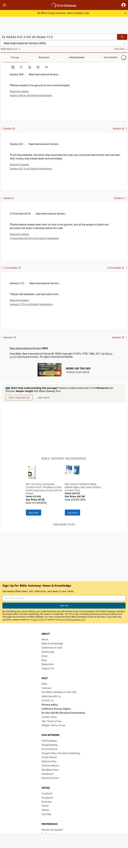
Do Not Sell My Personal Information (63, 712)
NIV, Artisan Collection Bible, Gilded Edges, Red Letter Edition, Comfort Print (83, 487)
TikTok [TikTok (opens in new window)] (45, 805)
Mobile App (48, 651)
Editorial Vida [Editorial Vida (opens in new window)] (49, 761)
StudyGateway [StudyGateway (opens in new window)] (50, 744)
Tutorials (46, 688)
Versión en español (52, 829)
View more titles (64, 524)
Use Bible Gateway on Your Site (59, 692)
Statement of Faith (52, 647)
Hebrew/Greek (39, 57)
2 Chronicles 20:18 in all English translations (34, 238)
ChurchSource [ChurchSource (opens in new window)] (49, 749)
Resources (22, 57)
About (45, 639)
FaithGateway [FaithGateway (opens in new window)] (49, 740)
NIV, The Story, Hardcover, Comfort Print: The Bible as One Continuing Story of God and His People (44, 488)
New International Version (25, 348)
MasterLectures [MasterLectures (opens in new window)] (50, 778)
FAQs (44, 683)
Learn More (44, 397)
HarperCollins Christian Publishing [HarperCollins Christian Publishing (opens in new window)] (61, 753)
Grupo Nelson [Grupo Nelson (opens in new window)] (49, 757)
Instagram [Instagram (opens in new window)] (47, 797)
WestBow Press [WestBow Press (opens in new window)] (50, 769)
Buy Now (33, 512)
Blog (44, 660)
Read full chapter (19, 91)
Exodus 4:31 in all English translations (31, 168)
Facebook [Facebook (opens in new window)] (47, 793)
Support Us (48, 668)
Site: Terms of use (51, 721)
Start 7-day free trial (19, 397)
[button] (123, 5)
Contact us (48, 700)
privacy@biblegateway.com (72, 619)
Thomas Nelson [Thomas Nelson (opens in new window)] (50, 765)
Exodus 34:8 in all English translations (31, 95)
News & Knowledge (52, 643)
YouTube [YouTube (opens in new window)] (46, 814)
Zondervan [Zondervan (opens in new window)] (48, 774)
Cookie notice (49, 717)
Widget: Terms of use (53, 725)
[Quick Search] (58, 37)
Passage (7, 57)
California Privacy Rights (56, 708)
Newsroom (48, 664)
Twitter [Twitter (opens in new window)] (45, 810)
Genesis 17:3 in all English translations (31, 304)
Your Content (59, 57)
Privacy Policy (37, 619)
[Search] (122, 37)
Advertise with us (51, 696)
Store (45, 656)
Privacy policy (50, 704)
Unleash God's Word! (77, 371)
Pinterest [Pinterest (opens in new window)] (47, 801)
